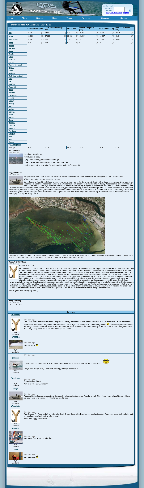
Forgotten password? (114, 13)
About (24, 18)
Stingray (12, 134)
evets (11, 70)
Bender (11, 54)
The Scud (12, 131)
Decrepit (12, 48)
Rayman (12, 117)
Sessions (105, 18)
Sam (10, 139)
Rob (10, 137)
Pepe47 (11, 68)
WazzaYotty (13, 39)
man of (11, 62)
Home (10, 18)
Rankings (86, 18)
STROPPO (16, 337)
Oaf (10, 81)
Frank (11, 114)
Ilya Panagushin (15, 145)
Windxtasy (15, 378)
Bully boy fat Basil (16, 76)
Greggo (12, 112)
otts (10, 79)
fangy (11, 36)
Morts (11, 90)
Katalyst (12, 128)
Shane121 (12, 87)
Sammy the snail (15, 65)
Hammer (12, 123)
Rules (54, 18)
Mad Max (12, 92)
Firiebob (12, 59)
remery (11, 103)
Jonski (11, 98)
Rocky (11, 120)
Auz (10, 106)
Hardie (11, 46)
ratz (10, 33)
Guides (39, 18)
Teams (69, 18)
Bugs (11, 51)
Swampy (12, 142)
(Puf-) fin (12, 84)
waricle (11, 109)
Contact (123, 18)
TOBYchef (13, 95)
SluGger (12, 73)
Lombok (12, 126)
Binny (11, 43)
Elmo (11, 57)
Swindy (11, 101)
